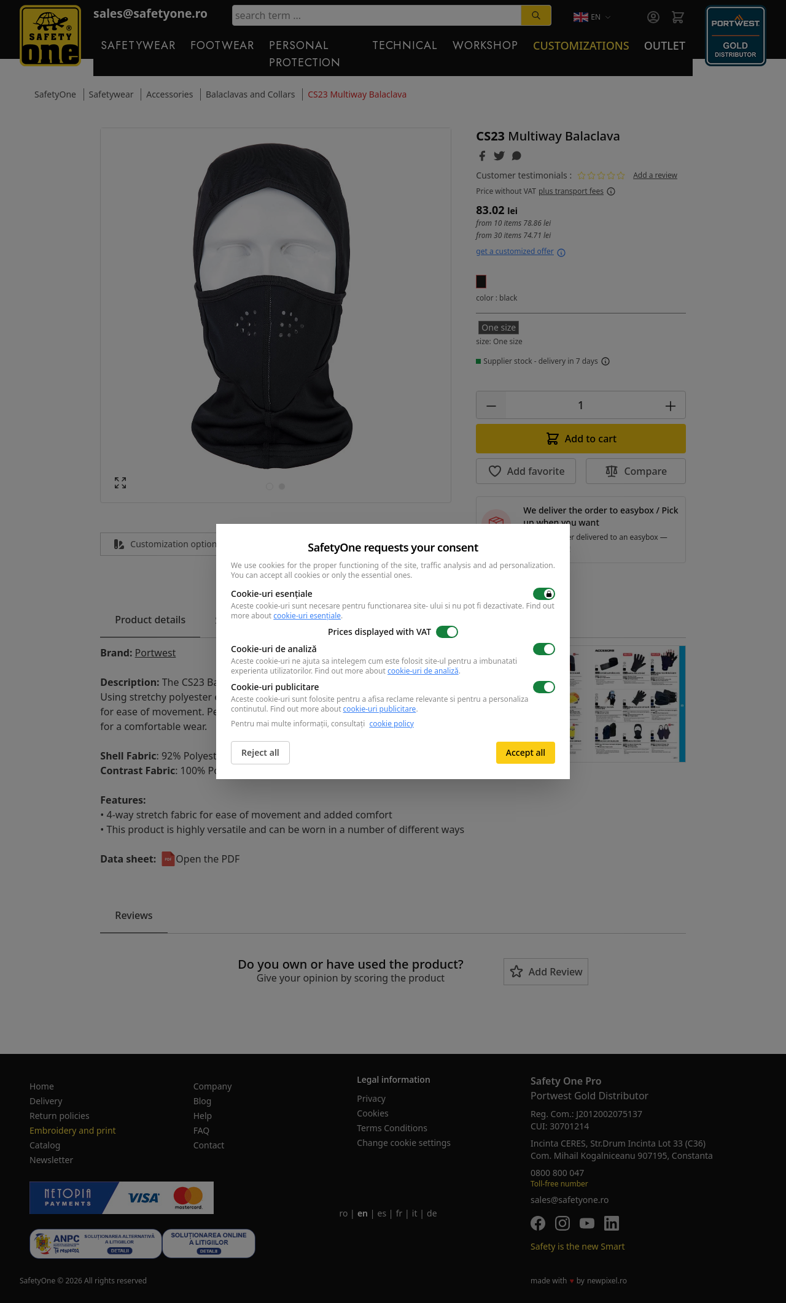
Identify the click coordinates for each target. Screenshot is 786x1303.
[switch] (544, 594)
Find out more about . (387, 671)
